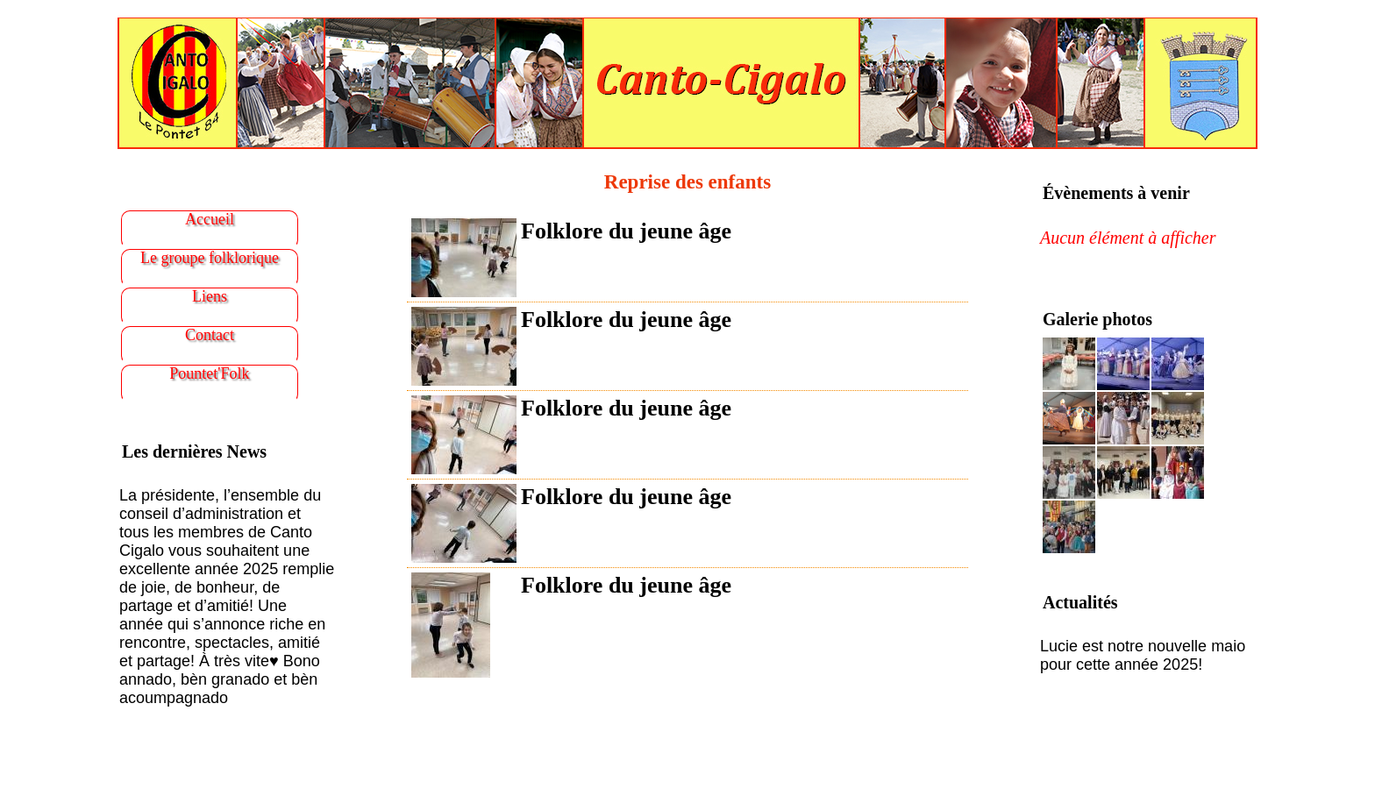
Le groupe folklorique (209, 258)
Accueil (209, 219)
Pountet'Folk (209, 373)
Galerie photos (1097, 319)
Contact (209, 335)
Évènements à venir (1116, 193)
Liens (209, 296)
